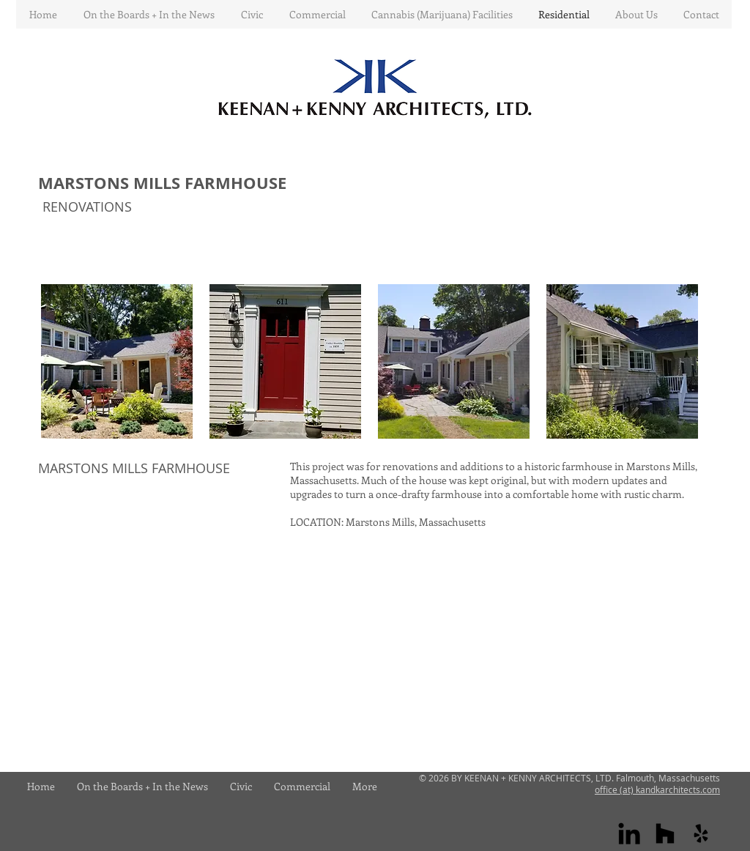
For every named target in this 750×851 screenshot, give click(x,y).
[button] (117, 361)
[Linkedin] (629, 833)
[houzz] (665, 833)
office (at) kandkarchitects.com (657, 789)
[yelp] (701, 833)
